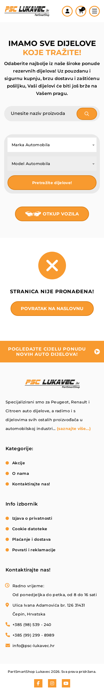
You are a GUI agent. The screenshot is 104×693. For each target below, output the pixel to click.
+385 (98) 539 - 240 (31, 624)
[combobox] (52, 145)
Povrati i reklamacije (33, 549)
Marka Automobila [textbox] (31, 144)
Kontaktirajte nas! (31, 483)
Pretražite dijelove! (52, 182)
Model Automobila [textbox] (31, 163)
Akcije (18, 462)
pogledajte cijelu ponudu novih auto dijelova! (47, 351)
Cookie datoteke (29, 528)
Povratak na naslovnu (52, 308)
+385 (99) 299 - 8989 (33, 635)
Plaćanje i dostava (31, 539)
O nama (20, 473)
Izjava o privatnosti (32, 518)
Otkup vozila (61, 214)
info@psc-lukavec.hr (33, 645)
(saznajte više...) (74, 428)
